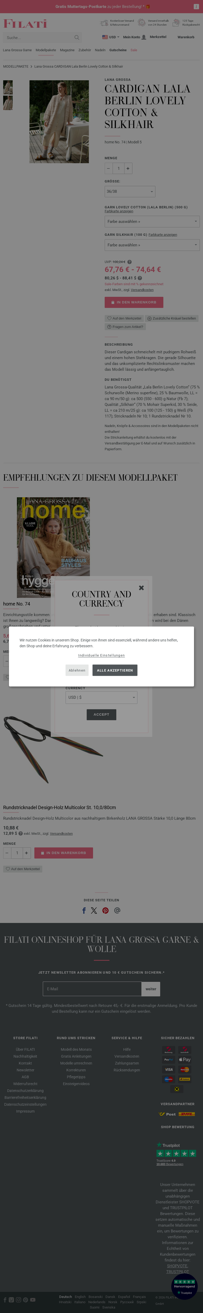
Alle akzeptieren (115, 670)
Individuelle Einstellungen (101, 655)
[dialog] (101, 657)
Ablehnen (77, 670)
